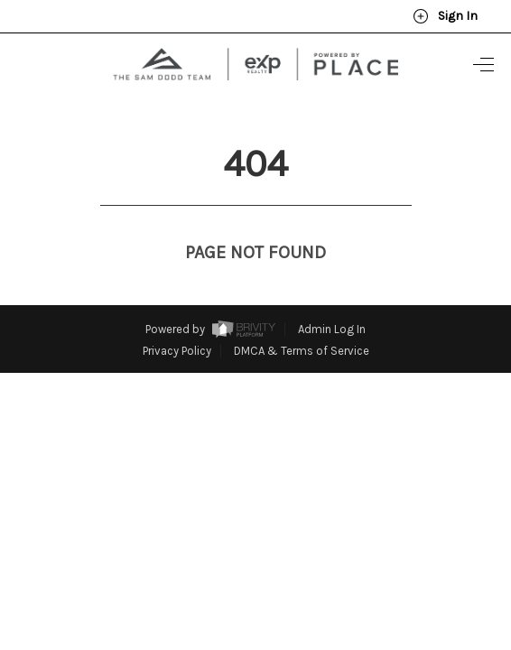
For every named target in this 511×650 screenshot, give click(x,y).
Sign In (445, 16)
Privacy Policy (177, 317)
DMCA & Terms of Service (301, 317)
